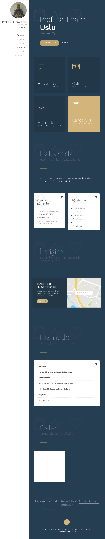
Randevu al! (20, 55)
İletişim (22, 43)
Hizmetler (21, 47)
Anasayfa (21, 35)
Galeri (23, 51)
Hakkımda (21, 39)
